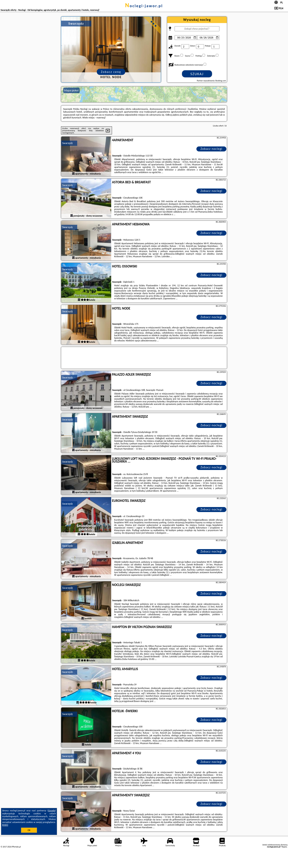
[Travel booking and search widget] (144, 358)
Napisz (284, 846)
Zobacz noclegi (211, 149)
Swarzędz (67, 143)
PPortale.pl (16, 846)
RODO (5, 825)
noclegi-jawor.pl (144, 5)
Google (51, 810)
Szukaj (197, 74)
